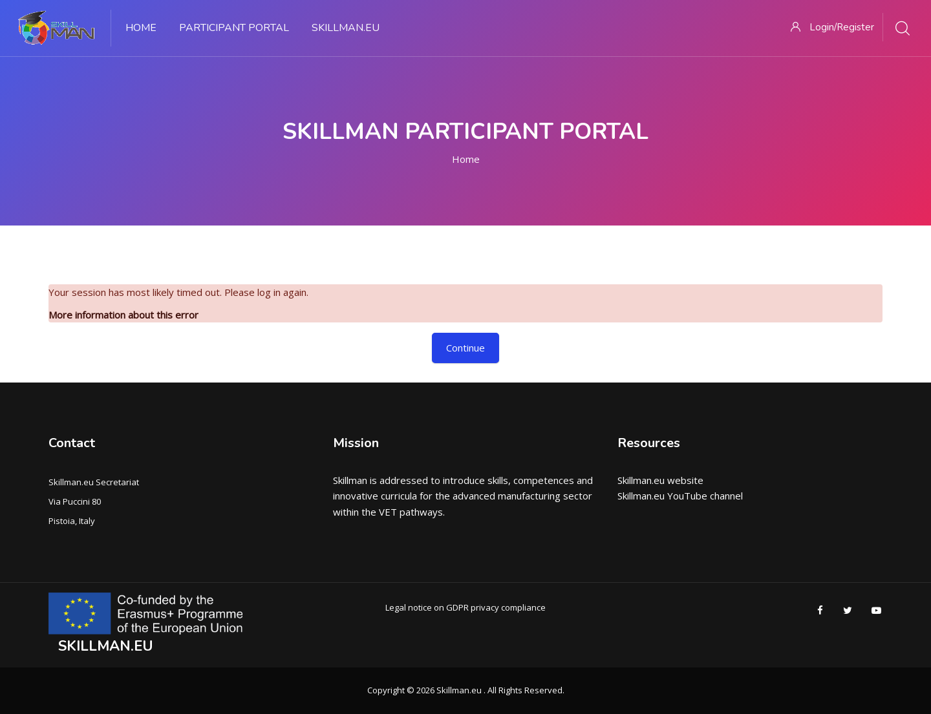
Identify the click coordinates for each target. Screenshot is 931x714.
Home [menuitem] (140, 28)
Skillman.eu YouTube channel (680, 495)
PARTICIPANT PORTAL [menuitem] (234, 28)
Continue (465, 347)
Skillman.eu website (660, 480)
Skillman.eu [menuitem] (346, 28)
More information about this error (123, 314)
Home (466, 158)
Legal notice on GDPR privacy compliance (465, 607)
